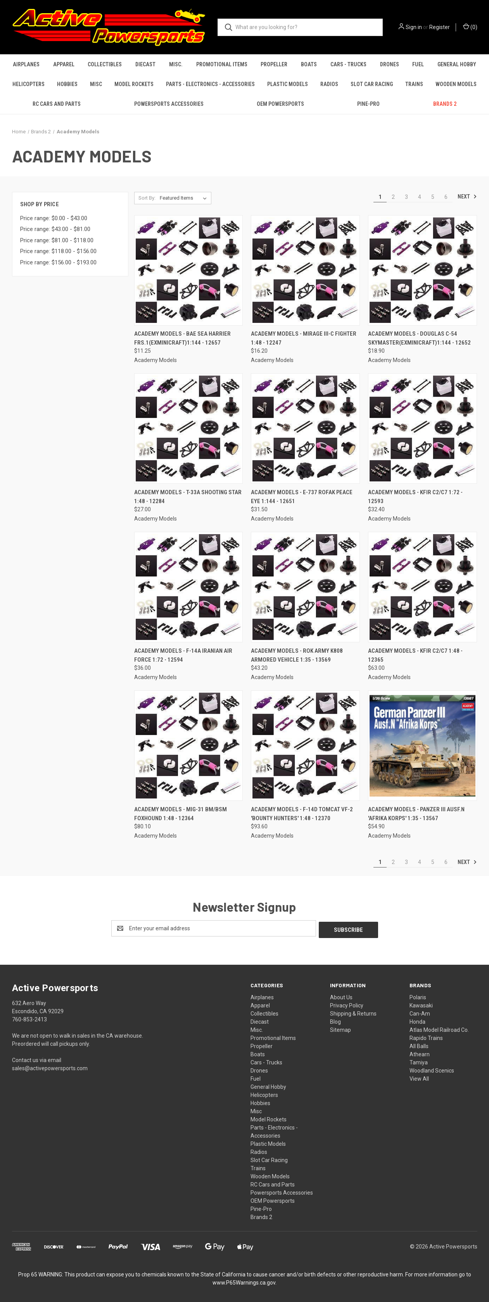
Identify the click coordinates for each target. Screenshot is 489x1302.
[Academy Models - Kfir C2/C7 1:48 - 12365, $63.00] (422, 587)
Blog (335, 1020)
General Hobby (456, 64)
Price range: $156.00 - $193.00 (58, 262)
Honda (417, 1020)
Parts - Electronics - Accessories (210, 84)
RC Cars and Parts (57, 104)
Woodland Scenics (432, 1069)
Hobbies (67, 84)
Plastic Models (287, 84)
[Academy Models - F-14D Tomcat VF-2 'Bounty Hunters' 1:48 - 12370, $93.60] (305, 745)
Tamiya (419, 1061)
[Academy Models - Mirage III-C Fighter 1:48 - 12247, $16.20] (305, 270)
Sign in (414, 27)
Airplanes (26, 64)
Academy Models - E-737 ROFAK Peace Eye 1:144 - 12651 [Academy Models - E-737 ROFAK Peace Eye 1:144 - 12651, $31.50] (301, 497)
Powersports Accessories (169, 104)
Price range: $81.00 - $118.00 (56, 240)
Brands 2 (444, 104)
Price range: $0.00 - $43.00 (53, 218)
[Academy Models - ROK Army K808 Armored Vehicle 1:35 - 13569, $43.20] (305, 587)
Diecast (145, 64)
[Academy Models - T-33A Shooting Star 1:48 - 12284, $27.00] (189, 428)
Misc (96, 84)
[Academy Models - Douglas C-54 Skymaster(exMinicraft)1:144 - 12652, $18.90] (422, 270)
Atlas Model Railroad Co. (439, 1028)
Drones (389, 64)
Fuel (418, 64)
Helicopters (28, 84)
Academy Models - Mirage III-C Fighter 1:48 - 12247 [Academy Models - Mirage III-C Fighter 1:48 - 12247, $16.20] (303, 338)
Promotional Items (221, 64)
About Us (341, 996)
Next (467, 196)
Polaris (418, 996)
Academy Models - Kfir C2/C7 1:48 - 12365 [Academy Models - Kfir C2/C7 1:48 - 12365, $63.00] (415, 655)
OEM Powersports (280, 104)
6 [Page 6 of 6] (446, 197)
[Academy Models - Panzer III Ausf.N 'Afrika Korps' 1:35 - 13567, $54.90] (422, 745)
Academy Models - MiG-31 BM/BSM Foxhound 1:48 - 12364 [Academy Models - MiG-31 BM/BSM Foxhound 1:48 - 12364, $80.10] (180, 814)
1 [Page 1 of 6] (380, 197)
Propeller (274, 64)
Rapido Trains (426, 1036)
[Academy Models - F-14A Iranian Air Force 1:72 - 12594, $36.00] (189, 587)
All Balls (419, 1045)
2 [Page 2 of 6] (393, 197)
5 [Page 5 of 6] (432, 197)
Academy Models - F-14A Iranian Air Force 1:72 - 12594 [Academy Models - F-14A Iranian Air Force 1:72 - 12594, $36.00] (183, 655)
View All (419, 1077)
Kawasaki (421, 1004)
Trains (414, 84)
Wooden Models (456, 84)
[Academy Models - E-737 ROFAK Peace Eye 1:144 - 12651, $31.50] (305, 428)
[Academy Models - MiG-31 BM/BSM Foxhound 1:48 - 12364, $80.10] (189, 745)
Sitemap (340, 1028)
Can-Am (420, 1012)
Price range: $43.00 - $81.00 (55, 229)
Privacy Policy (346, 1004)
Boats (309, 64)
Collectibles (105, 64)
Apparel (63, 64)
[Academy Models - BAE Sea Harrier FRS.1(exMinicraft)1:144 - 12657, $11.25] (189, 270)
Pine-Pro (368, 104)
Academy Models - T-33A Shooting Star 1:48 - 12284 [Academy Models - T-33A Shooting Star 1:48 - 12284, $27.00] (188, 497)
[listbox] (185, 198)
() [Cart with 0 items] (470, 26)
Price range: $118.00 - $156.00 (58, 251)
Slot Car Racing (372, 84)
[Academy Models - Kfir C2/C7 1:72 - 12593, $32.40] (422, 428)
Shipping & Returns (353, 1012)
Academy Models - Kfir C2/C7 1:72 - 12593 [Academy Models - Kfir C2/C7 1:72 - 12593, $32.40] (415, 497)
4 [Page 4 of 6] (419, 197)
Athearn (420, 1053)
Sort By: (147, 198)
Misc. (176, 64)
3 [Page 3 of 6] (406, 197)
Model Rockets (134, 84)
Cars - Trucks (348, 64)
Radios (329, 84)
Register (439, 27)
